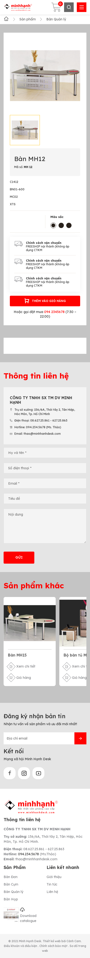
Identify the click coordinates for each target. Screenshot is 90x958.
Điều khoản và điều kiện (21, 946)
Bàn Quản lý (13, 892)
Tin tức (52, 884)
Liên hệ (52, 892)
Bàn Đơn (11, 877)
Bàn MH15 (17, 655)
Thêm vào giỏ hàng (45, 301)
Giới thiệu (54, 877)
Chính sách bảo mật (53, 946)
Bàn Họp (11, 899)
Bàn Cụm (11, 884)
